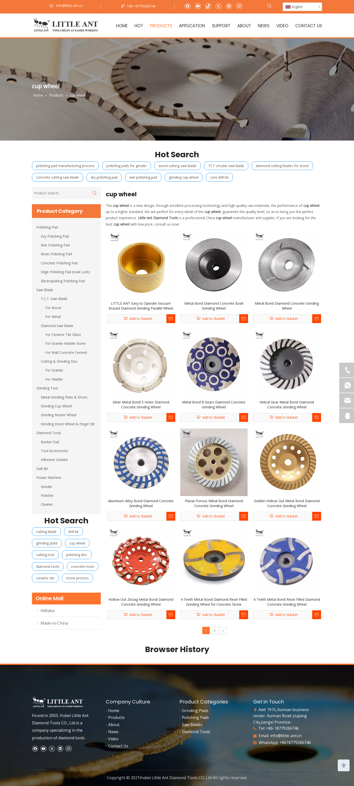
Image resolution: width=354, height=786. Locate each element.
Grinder (46, 486)
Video (113, 739)
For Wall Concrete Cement (66, 352)
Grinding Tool (47, 388)
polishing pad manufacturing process (65, 165)
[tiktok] (208, 5)
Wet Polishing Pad (55, 245)
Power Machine (48, 477)
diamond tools (47, 566)
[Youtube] (198, 5)
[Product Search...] (60, 193)
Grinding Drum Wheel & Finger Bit (68, 424)
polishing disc (76, 554)
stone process (77, 578)
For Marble (54, 379)
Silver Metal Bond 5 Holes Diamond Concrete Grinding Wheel (141, 404)
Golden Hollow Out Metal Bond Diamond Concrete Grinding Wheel (287, 503)
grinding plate (47, 543)
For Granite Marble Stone (65, 343)
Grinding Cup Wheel (56, 406)
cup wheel (77, 543)
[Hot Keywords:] (269, 5)
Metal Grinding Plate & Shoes (64, 397)
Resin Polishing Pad (56, 254)
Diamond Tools (48, 432)
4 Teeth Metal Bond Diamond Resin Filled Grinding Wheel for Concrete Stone (214, 602)
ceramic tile (45, 578)
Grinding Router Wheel (58, 415)
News (113, 731)
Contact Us (118, 746)
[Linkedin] (229, 5)
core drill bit (219, 177)
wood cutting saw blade (177, 165)
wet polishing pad (143, 177)
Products (116, 717)
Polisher (47, 495)
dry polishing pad (104, 177)
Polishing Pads (195, 717)
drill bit (73, 531)
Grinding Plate (195, 710)
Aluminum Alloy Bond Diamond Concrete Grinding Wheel (141, 503)
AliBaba (48, 610)
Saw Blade (44, 289)
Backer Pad (50, 442)
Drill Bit (42, 468)
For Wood (53, 307)
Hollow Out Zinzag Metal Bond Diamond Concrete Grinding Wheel (140, 602)
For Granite (54, 370)
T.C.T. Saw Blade (54, 298)
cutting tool (45, 554)
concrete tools (82, 566)
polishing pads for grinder (126, 165)
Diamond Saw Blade (57, 325)
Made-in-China (54, 623)
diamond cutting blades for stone (282, 165)
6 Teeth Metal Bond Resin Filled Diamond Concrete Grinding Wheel (287, 602)
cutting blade (46, 531)
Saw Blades (192, 724)
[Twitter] (218, 5)
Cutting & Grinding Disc (59, 361)
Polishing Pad (47, 227)
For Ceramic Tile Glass (63, 334)
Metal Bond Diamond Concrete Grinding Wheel (287, 306)
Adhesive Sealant (54, 459)
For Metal (53, 316)
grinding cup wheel (183, 177)
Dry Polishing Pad (55, 236)
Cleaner (47, 504)
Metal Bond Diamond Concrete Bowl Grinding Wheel (213, 306)
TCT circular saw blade (226, 165)
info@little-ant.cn (286, 735)
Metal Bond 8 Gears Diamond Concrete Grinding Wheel (213, 404)
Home (113, 710)
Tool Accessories (54, 450)
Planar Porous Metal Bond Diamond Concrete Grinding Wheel (214, 503)
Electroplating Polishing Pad (63, 281)
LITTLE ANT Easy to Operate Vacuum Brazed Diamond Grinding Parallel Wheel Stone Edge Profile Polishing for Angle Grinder (141, 306)
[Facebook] (187, 5)
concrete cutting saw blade (57, 177)
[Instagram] (239, 5)
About (113, 724)
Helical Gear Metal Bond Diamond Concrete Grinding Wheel (287, 404)
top (343, 764)
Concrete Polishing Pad (59, 263)
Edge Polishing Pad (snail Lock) (65, 272)
